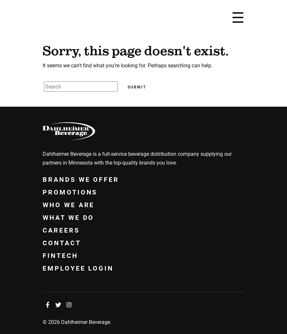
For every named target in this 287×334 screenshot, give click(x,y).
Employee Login (78, 268)
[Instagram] (69, 305)
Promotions (70, 192)
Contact (62, 242)
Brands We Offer (81, 179)
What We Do (68, 217)
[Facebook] (47, 305)
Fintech (60, 255)
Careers (61, 230)
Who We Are (68, 204)
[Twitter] (58, 305)
